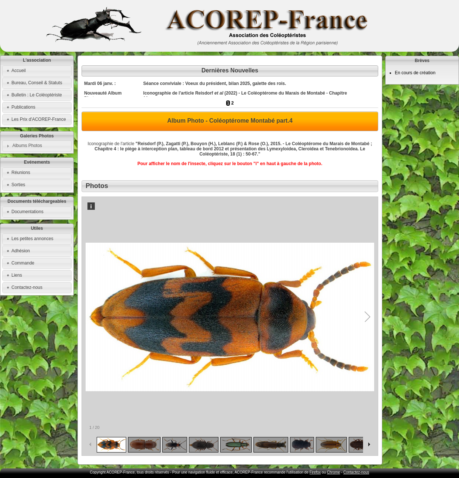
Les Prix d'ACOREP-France (38, 119)
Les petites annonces (32, 238)
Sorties (18, 184)
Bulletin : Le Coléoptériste (36, 95)
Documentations (27, 211)
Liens (16, 275)
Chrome (333, 472)
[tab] (37, 145)
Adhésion (20, 250)
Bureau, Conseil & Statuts (36, 82)
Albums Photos (27, 145)
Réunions (20, 172)
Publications (23, 107)
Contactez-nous (26, 287)
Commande (22, 263)
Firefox (315, 472)
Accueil (18, 70)
